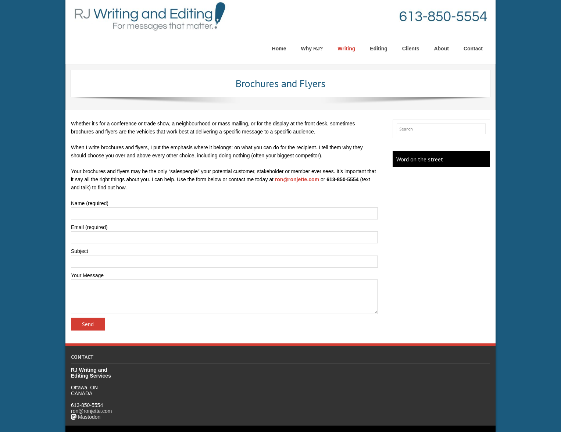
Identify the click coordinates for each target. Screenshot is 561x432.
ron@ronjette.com (297, 179)
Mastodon (89, 417)
